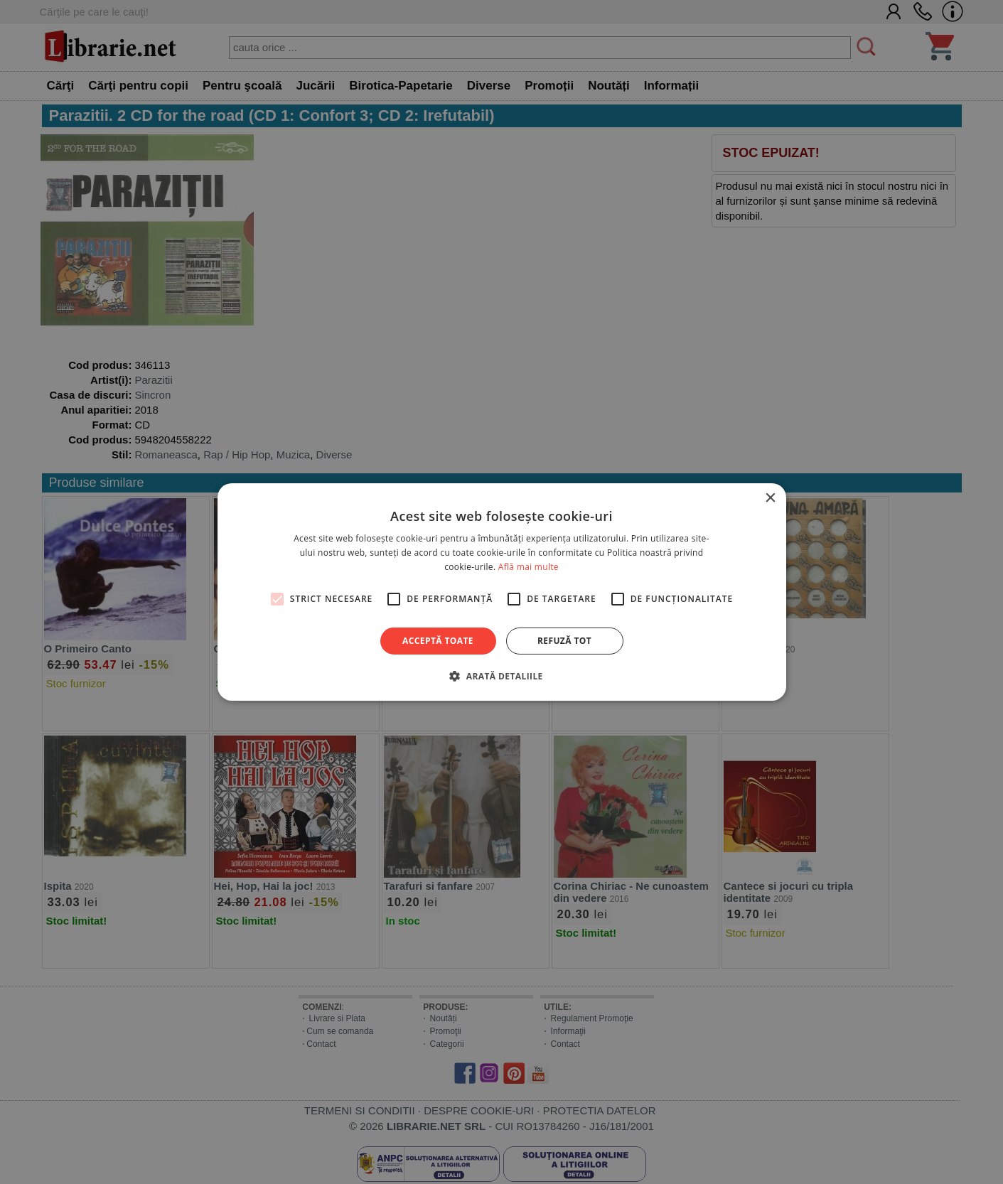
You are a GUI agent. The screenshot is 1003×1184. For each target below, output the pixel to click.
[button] (501, 676)
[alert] (501, 592)
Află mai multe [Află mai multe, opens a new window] (528, 567)
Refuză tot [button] (564, 641)
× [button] (770, 498)
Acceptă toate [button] (437, 641)
